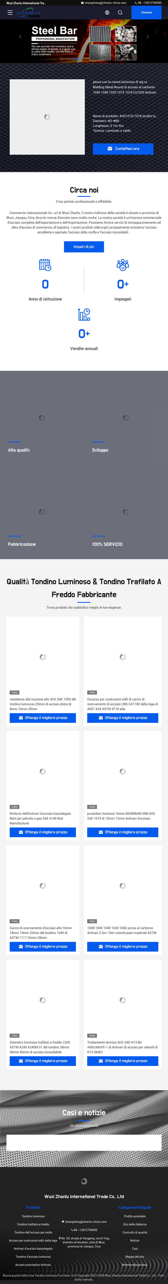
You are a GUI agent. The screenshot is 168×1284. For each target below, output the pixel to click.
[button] (20, 37)
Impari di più (84, 247)
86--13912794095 (148, 2)
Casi (135, 1248)
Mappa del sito (134, 1256)
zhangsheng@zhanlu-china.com (103, 2)
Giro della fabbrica (135, 1224)
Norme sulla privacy (134, 1264)
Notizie (134, 1240)
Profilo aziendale (135, 1216)
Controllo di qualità (135, 1232)
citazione (146, 12)
